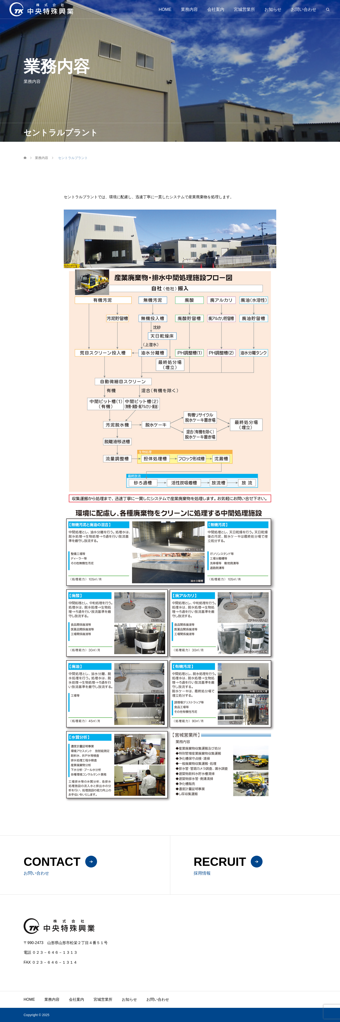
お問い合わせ (303, 9)
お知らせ (272, 9)
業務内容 (189, 9)
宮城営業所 (244, 9)
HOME (165, 9)
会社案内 (215, 9)
